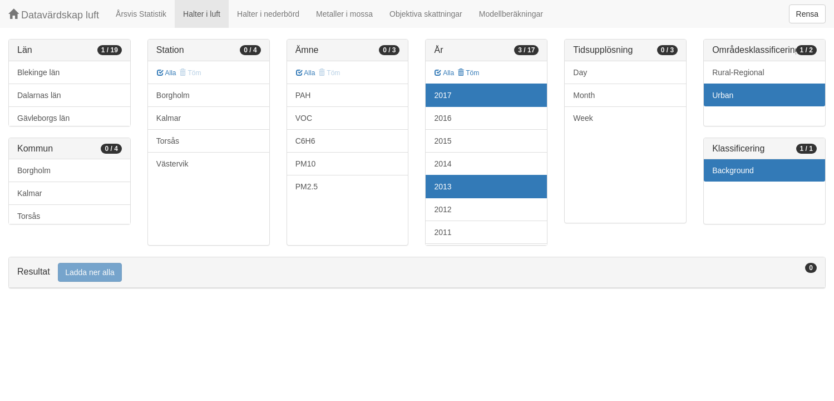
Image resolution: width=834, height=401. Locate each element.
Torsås (28, 216)
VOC (303, 118)
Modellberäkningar (511, 13)
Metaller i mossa (344, 13)
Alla (166, 73)
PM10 (305, 163)
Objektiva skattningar (425, 13)
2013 (442, 186)
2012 (442, 209)
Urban (722, 95)
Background (733, 170)
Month (584, 95)
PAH (303, 95)
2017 (442, 95)
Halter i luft (201, 13)
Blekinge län (38, 72)
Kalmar (29, 193)
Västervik (172, 163)
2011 (442, 232)
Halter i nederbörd (268, 13)
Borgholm (34, 170)
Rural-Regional (738, 72)
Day (580, 72)
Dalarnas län (39, 95)
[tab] (417, 272)
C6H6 (305, 140)
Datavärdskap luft (53, 15)
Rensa (807, 13)
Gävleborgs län (43, 118)
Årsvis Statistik (141, 13)
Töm (468, 73)
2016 (442, 118)
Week (583, 118)
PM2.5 (306, 186)
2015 (442, 140)
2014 (442, 163)
